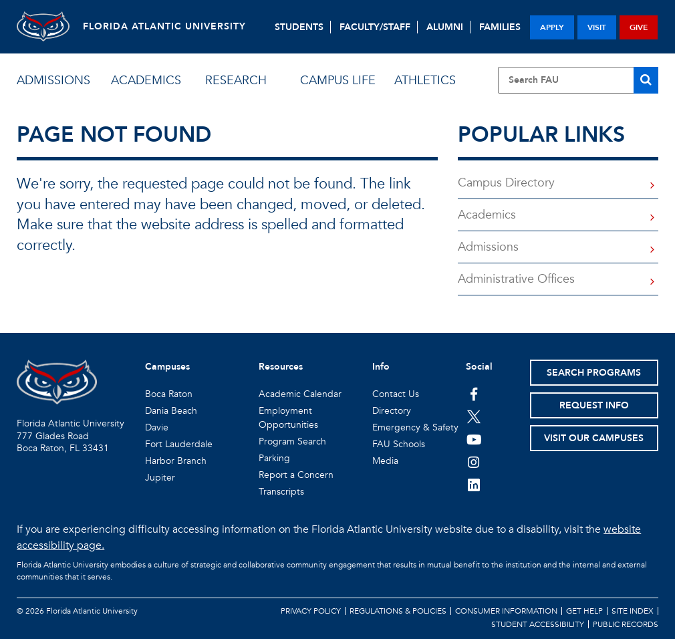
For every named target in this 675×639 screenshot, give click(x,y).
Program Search (292, 441)
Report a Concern (296, 475)
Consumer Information (506, 611)
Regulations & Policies (398, 611)
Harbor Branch (176, 461)
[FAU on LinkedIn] (474, 484)
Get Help (584, 611)
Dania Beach (171, 410)
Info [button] (381, 366)
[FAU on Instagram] (474, 462)
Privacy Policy (311, 611)
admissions (53, 80)
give (639, 27)
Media (385, 461)
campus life (338, 80)
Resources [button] (281, 366)
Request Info (594, 405)
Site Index (633, 611)
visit (596, 27)
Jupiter (160, 477)
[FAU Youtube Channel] (474, 439)
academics (146, 80)
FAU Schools (398, 444)
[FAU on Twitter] (474, 416)
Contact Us (395, 394)
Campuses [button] (167, 366)
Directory (391, 410)
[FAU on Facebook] (474, 393)
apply (552, 27)
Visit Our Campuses (594, 438)
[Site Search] (578, 80)
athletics (425, 80)
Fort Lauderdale (179, 444)
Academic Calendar (300, 394)
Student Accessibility (537, 624)
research (236, 80)
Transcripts (281, 491)
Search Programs (594, 372)
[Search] (646, 80)
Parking (274, 458)
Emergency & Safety (415, 427)
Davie (156, 427)
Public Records (625, 624)
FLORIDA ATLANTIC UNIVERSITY (165, 26)
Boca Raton (168, 394)
